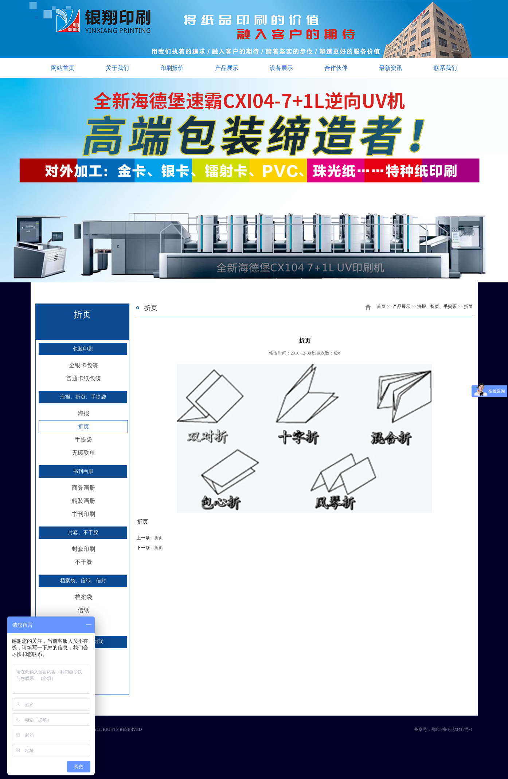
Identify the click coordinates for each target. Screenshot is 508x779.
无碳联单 (83, 453)
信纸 (83, 610)
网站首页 (62, 68)
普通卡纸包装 (83, 378)
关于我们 (117, 68)
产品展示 (226, 68)
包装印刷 (83, 349)
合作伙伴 (336, 68)
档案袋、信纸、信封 (83, 580)
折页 (83, 426)
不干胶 (83, 562)
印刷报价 (172, 68)
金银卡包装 (83, 365)
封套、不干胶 (83, 532)
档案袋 (83, 597)
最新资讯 (390, 68)
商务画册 (83, 488)
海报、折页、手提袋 (83, 397)
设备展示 (281, 68)
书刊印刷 (83, 514)
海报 (83, 413)
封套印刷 (83, 549)
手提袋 (83, 440)
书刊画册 (83, 471)
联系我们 (445, 68)
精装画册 (83, 501)
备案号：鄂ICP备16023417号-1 (443, 729)
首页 (381, 306)
